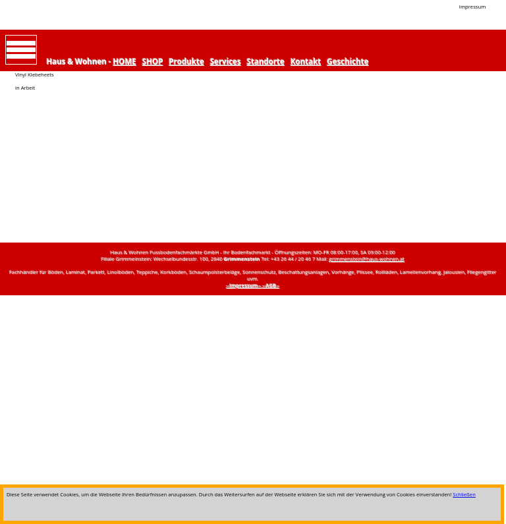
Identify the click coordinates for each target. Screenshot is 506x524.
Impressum (472, 6)
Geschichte (348, 62)
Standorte (266, 62)
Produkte (186, 62)
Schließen (464, 494)
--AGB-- (271, 285)
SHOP (152, 62)
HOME (124, 62)
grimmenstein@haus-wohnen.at (367, 259)
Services (225, 62)
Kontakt (306, 62)
